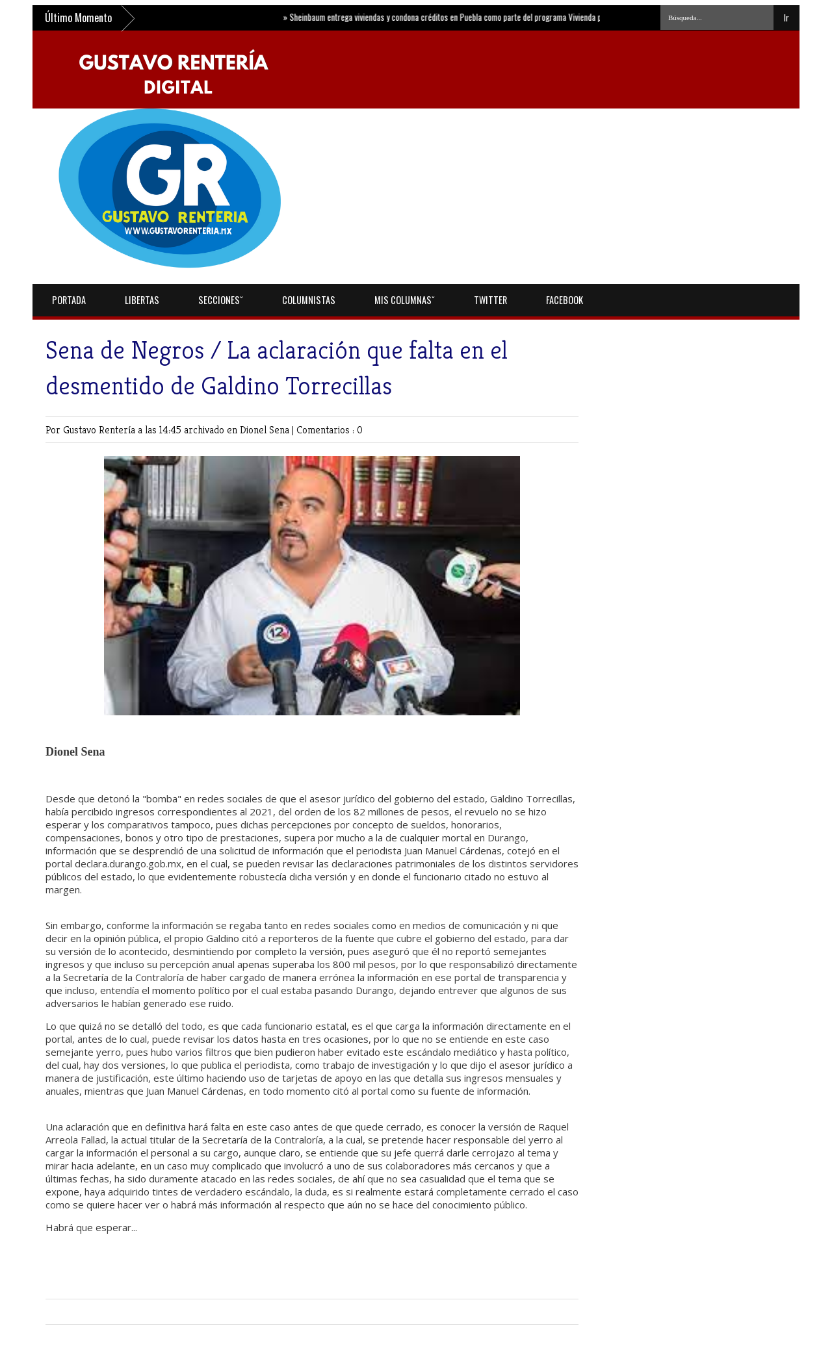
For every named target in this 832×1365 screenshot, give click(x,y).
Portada (69, 300)
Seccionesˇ (220, 300)
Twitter (490, 300)
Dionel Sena (266, 430)
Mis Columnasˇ (404, 300)
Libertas (142, 300)
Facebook (564, 300)
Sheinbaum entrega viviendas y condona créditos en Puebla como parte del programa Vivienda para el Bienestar (472, 16)
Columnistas (308, 300)
